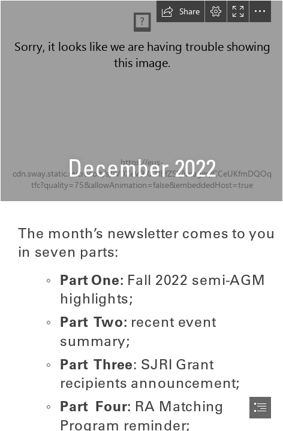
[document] (141, 215)
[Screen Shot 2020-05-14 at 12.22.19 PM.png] (141, 101)
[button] (180, 11)
